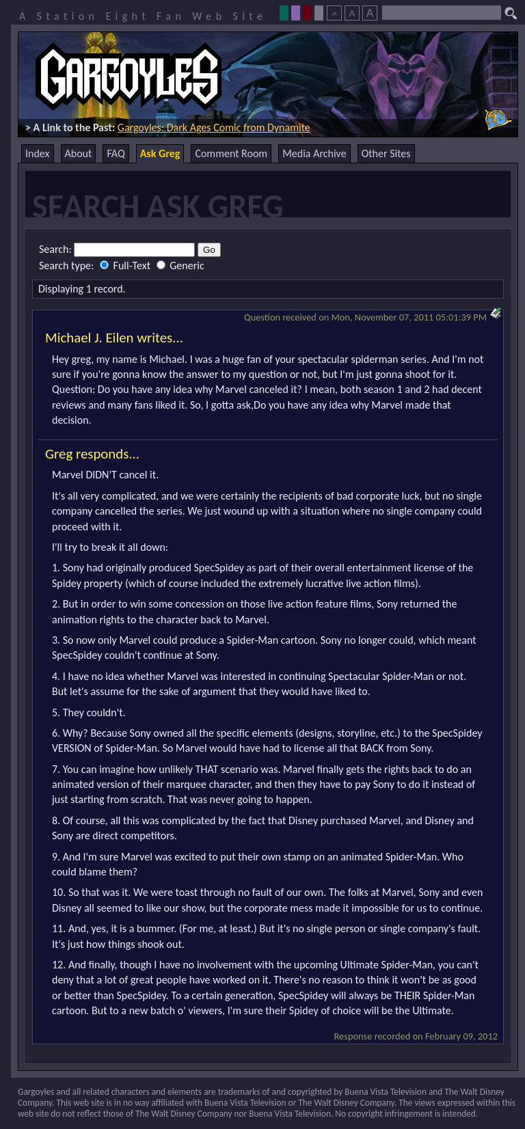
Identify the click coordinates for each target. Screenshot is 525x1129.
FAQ (115, 153)
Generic (180, 265)
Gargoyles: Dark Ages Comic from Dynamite (214, 127)
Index (37, 153)
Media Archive (314, 153)
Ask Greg (160, 153)
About (78, 153)
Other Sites (386, 153)
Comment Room (231, 153)
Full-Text (126, 265)
